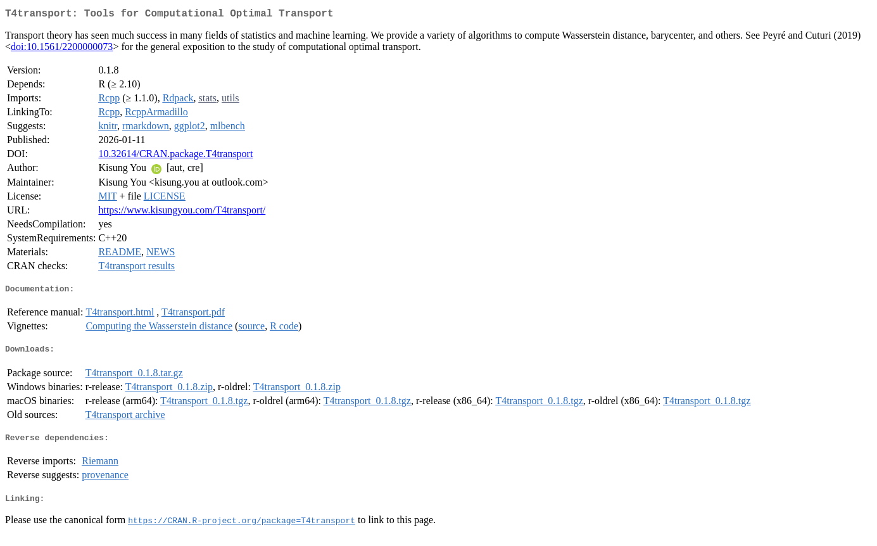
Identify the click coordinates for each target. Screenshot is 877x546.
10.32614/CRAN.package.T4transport (175, 156)
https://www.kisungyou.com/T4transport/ (181, 212)
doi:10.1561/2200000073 (62, 49)
